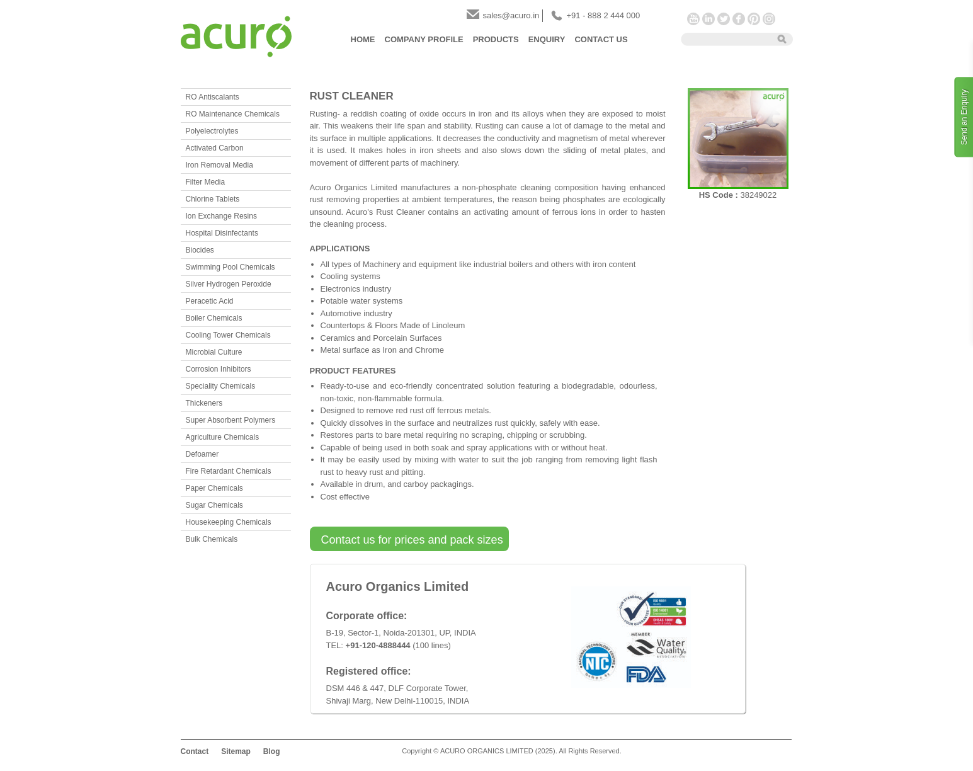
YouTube (693, 19)
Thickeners (204, 403)
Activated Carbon (215, 148)
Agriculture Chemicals (222, 437)
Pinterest (754, 19)
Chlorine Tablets (213, 199)
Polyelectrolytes (212, 131)
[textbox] (725, 38)
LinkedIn (708, 19)
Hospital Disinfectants (222, 233)
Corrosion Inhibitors (218, 369)
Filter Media (205, 182)
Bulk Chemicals (212, 539)
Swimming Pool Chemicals (230, 267)
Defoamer (202, 454)
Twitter (723, 19)
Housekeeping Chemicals (228, 522)
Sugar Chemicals (214, 505)
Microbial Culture (214, 352)
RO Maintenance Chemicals (233, 114)
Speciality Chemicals (221, 386)
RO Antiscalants (212, 97)
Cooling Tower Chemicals (228, 335)
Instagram (769, 19)
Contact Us (600, 39)
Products (496, 39)
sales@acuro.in (511, 15)
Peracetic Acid (210, 301)
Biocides (200, 250)
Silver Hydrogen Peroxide (228, 284)
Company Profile (424, 39)
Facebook (738, 19)
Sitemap (236, 751)
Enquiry (547, 39)
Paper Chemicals (214, 488)
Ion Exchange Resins (221, 216)
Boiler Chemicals (214, 318)
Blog (271, 751)
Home (363, 39)
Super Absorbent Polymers (231, 420)
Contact (195, 751)
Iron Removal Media (219, 165)
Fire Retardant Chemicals (228, 471)
